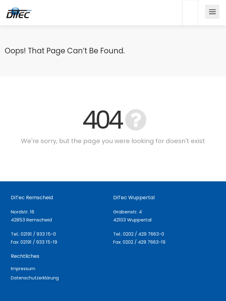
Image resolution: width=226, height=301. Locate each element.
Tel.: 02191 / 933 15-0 (33, 234)
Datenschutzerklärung (35, 278)
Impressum (23, 269)
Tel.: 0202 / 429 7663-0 (138, 234)
